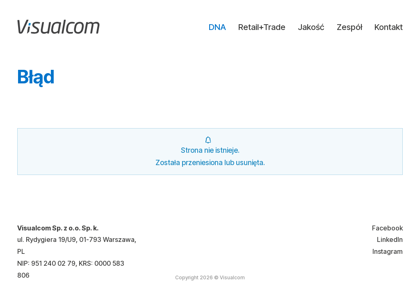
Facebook (387, 228)
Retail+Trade (261, 27)
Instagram (387, 251)
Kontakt (388, 27)
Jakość (311, 27)
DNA (217, 27)
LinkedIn (390, 239)
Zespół (349, 27)
